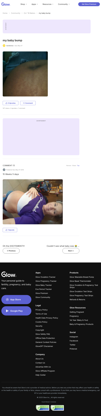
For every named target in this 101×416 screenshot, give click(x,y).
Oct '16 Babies (29, 13)
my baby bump (44, 13)
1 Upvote (10, 230)
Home (5, 13)
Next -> (71, 251)
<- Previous (11, 251)
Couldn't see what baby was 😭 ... (63, 246)
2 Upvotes (11, 103)
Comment (28, 103)
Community (15, 13)
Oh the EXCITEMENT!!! (14, 246)
